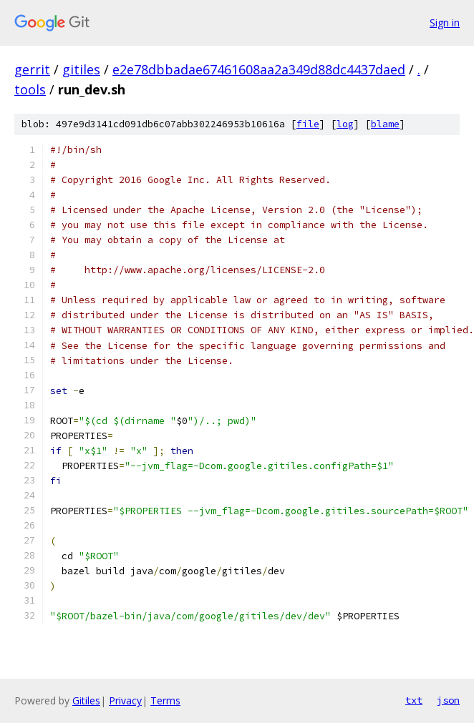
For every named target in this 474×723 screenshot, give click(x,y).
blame (385, 124)
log (345, 124)
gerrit (32, 69)
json (448, 700)
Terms (165, 700)
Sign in (445, 22)
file (307, 124)
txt (413, 700)
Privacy (125, 700)
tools (30, 89)
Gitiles (86, 700)
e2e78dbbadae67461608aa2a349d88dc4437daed (258, 69)
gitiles (81, 69)
